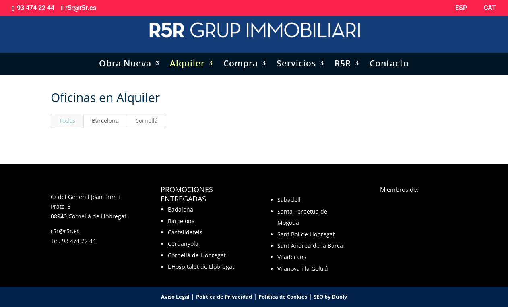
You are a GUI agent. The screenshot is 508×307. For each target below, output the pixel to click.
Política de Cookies (282, 296)
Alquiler (187, 56)
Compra (240, 56)
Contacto (389, 56)
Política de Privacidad (224, 296)
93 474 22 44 (79, 241)
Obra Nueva (125, 56)
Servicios (296, 56)
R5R (343, 56)
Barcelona (105, 120)
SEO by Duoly (330, 296)
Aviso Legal (175, 296)
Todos (67, 120)
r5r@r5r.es (65, 231)
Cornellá (146, 120)
